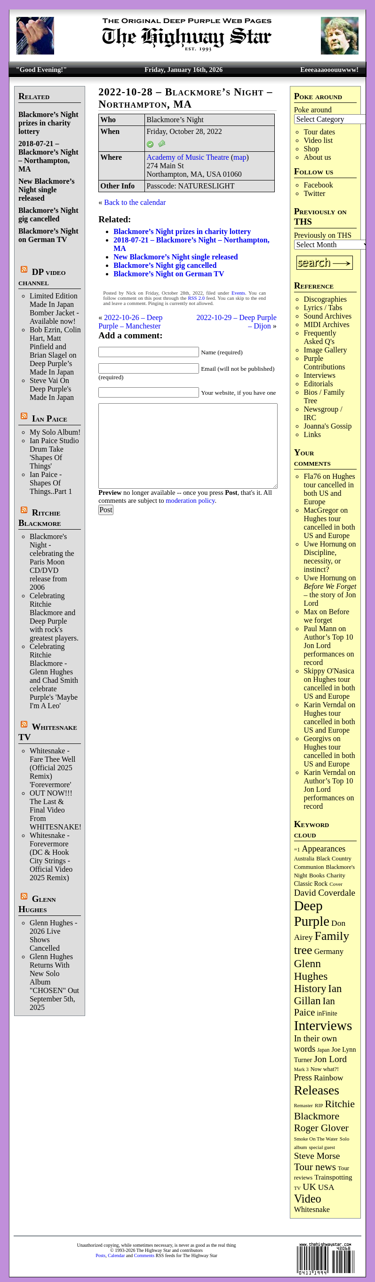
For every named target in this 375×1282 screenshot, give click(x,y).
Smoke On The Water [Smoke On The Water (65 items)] (316, 1138)
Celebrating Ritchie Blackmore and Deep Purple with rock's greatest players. (54, 617)
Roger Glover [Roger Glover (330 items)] (321, 1127)
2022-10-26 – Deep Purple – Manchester (130, 321)
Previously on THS (322, 235)
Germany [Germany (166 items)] (328, 951)
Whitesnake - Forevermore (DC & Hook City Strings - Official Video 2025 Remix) (51, 856)
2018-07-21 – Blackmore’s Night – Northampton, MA (48, 156)
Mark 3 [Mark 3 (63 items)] (301, 1069)
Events (238, 293)
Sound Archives (327, 316)
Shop (311, 149)
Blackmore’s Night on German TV (48, 235)
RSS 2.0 (196, 298)
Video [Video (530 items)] (307, 1198)
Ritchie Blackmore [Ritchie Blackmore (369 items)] (324, 1110)
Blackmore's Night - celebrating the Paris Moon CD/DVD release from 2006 (52, 561)
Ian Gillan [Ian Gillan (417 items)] (318, 995)
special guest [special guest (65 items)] (322, 1147)
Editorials (318, 384)
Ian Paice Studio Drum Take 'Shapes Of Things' (54, 453)
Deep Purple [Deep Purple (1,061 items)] (311, 913)
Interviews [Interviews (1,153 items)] (323, 1025)
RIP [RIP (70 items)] (319, 1105)
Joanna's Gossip (327, 426)
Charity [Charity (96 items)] (336, 875)
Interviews (319, 375)
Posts (100, 1255)
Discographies (325, 299)
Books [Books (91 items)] (317, 875)
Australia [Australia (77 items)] (304, 858)
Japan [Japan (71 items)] (323, 1050)
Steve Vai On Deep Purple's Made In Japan (52, 388)
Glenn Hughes (37, 904)
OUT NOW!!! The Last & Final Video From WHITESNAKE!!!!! (61, 810)
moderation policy (190, 500)
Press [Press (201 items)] (303, 1077)
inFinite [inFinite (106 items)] (327, 1013)
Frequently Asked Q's (319, 337)
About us (317, 157)
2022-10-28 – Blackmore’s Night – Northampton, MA (185, 98)
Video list (318, 140)
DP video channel (42, 277)
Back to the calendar (135, 202)
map (240, 157)
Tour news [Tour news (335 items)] (315, 1167)
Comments (144, 1255)
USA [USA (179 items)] (326, 1187)
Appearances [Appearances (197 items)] (324, 848)
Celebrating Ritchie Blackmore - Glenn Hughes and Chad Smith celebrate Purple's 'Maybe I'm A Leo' (54, 676)
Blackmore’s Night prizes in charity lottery (48, 122)
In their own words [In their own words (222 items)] (315, 1043)
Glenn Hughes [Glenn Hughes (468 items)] (311, 969)
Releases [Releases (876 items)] (316, 1090)
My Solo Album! (55, 432)
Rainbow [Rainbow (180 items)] (328, 1077)
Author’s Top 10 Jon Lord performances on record (328, 649)
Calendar (116, 1255)
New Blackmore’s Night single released (46, 189)
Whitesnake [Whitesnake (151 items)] (312, 1209)
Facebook (318, 185)
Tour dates (319, 132)
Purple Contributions (324, 362)
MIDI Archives (326, 324)
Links (311, 434)
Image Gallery (325, 350)
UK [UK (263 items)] (309, 1186)
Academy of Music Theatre (187, 157)
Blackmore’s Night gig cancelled (48, 214)
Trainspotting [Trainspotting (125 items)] (333, 1177)
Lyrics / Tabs (322, 308)
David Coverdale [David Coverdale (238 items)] (324, 893)
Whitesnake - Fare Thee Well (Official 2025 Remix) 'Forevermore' (53, 768)
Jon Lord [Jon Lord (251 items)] (330, 1059)
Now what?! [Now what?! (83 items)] (325, 1069)
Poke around (313, 110)
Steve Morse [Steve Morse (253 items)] (317, 1156)
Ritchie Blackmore (39, 518)
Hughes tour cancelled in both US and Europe (329, 489)
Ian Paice (49, 418)
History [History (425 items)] (310, 988)
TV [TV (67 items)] (297, 1188)
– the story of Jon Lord (329, 594)
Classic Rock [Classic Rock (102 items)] (311, 883)
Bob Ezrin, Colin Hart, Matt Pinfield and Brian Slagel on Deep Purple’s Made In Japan (55, 351)
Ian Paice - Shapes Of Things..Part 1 (51, 482)
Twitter (314, 193)
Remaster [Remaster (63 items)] (303, 1105)
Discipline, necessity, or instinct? (322, 560)
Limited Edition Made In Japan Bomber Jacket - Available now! (54, 308)
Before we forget (326, 616)
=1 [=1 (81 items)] (297, 849)
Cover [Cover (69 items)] (336, 884)
